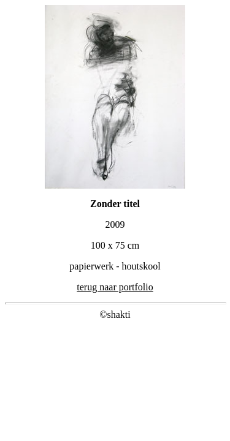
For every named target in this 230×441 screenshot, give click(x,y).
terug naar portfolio (115, 287)
